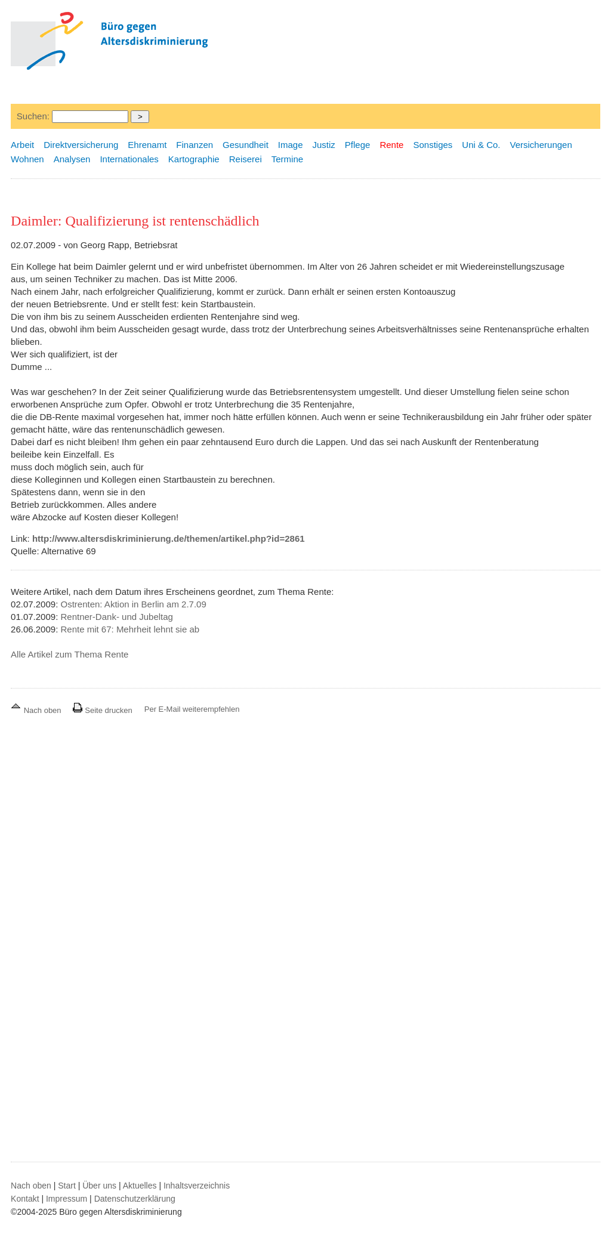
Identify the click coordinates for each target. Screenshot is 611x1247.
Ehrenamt (147, 145)
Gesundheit (246, 145)
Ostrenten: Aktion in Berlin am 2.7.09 (133, 604)
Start (67, 1185)
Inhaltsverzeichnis (196, 1185)
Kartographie (194, 159)
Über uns (99, 1185)
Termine (287, 159)
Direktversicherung (81, 145)
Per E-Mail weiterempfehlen (192, 709)
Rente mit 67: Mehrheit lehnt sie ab (130, 629)
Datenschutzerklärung (134, 1198)
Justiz (324, 145)
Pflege (358, 145)
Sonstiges (432, 145)
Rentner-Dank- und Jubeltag (117, 617)
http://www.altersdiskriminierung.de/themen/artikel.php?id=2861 (168, 538)
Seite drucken (102, 710)
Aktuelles (140, 1185)
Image (290, 145)
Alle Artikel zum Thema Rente (69, 654)
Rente (391, 145)
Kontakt (25, 1198)
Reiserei (245, 159)
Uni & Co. (481, 145)
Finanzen (194, 145)
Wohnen (27, 159)
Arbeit (22, 145)
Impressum (66, 1198)
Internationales (129, 159)
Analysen (72, 159)
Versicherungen (541, 145)
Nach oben (37, 710)
